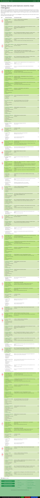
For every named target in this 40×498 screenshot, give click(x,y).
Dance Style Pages (30, 484)
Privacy (19, 487)
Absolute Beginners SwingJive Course (8, 33)
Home (19, 480)
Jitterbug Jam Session (8, 146)
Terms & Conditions (30, 482)
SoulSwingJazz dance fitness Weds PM (8, 71)
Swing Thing (6, 139)
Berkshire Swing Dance (7, 64)
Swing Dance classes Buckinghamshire (8, 354)
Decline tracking (27, 497)
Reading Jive (6, 211)
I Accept (22, 497)
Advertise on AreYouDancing (8, 483)
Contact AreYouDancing (31, 485)
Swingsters (7, 74)
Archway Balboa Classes (9, 95)
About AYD (19, 482)
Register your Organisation (29, 488)
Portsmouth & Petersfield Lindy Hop (9, 68)
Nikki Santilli (7, 98)
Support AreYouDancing (8, 481)
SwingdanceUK (7, 135)
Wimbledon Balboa (8, 150)
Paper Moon (7, 173)
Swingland (6, 24)
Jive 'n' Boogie (7, 36)
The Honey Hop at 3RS (8, 178)
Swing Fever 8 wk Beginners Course (8, 255)
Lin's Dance (7, 105)
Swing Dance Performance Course (8, 308)
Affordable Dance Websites (8, 485)
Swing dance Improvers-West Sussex (9, 116)
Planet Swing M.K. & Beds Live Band (8, 283)
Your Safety (19, 485)
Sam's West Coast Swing (8, 126)
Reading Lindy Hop (7, 62)
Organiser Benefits (21, 484)
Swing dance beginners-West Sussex (9, 108)
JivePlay (6, 317)
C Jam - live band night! (9, 50)
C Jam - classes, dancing (9, 44)
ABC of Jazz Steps (8, 128)
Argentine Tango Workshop (8, 168)
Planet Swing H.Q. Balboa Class (8, 289)
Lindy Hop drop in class (8, 66)
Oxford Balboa (7, 30)
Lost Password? (30, 480)
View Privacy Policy (34, 497)
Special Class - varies (8, 182)
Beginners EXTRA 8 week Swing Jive (8, 39)
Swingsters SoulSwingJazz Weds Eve (9, 83)
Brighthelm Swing (7, 113)
